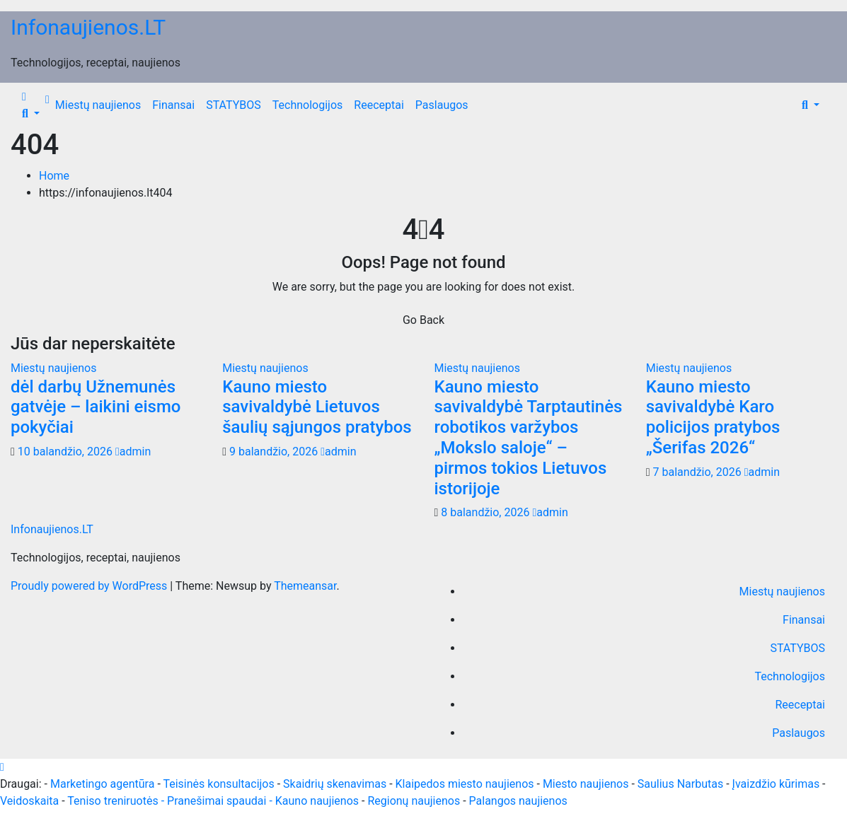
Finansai (173, 105)
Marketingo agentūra (102, 784)
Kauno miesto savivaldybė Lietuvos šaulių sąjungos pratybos (316, 407)
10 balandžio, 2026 (66, 451)
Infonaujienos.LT (88, 27)
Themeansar (305, 586)
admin (133, 451)
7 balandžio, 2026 (698, 472)
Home (54, 175)
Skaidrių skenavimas (334, 784)
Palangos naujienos (518, 801)
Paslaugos (441, 105)
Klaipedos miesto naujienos (465, 784)
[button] (31, 113)
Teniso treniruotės (112, 801)
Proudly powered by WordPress (90, 586)
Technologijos (307, 105)
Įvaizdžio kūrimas (776, 784)
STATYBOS (233, 105)
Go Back (423, 320)
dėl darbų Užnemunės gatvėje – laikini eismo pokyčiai (95, 407)
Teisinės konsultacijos (218, 784)
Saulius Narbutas (680, 784)
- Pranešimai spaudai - (218, 801)
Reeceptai (379, 105)
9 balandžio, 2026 (275, 451)
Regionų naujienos (413, 801)
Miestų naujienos (98, 105)
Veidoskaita (29, 801)
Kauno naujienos (317, 801)
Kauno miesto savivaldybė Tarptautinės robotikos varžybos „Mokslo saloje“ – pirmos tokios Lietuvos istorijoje (528, 438)
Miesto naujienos (586, 784)
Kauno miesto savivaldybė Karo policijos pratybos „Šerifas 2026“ (713, 417)
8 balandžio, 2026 (486, 512)
